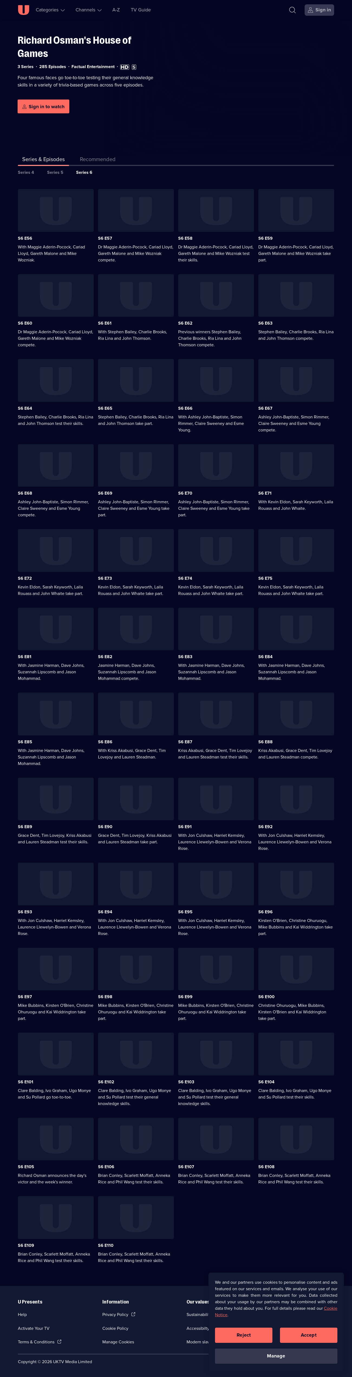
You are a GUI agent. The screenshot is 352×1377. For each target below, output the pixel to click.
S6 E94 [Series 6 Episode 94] (105, 912)
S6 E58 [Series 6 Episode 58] (185, 238)
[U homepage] (23, 10)
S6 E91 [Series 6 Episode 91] (185, 827)
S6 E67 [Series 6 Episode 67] (265, 408)
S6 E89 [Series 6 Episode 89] (25, 827)
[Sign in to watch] (43, 107)
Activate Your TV (34, 1328)
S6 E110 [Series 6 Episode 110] (105, 1245)
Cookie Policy (115, 1328)
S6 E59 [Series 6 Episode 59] (265, 238)
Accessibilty (198, 1328)
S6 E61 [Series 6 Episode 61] (105, 323)
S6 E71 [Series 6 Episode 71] (265, 493)
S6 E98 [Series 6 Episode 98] (105, 997)
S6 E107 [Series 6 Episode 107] (186, 1167)
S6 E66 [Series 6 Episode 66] (185, 408)
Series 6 (84, 172)
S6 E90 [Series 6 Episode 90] (105, 827)
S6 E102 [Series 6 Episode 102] (106, 1082)
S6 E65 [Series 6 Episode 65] (105, 408)
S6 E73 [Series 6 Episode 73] (105, 578)
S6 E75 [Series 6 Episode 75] (265, 578)
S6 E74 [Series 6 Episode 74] (185, 578)
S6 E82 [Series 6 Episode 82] (105, 657)
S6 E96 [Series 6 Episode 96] (265, 912)
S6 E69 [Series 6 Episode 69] (105, 493)
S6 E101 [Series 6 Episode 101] (25, 1082)
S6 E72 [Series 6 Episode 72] (25, 578)
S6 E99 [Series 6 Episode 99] (185, 997)
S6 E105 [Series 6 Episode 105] (26, 1167)
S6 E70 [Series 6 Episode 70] (185, 493)
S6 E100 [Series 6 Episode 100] (266, 997)
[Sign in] (319, 10)
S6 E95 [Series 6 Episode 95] (185, 912)
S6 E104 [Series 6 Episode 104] (266, 1082)
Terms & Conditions (36, 1342)
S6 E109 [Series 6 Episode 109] (26, 1245)
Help (22, 1314)
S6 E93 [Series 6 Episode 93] (25, 912)
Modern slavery (201, 1342)
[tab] (98, 160)
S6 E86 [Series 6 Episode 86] (105, 742)
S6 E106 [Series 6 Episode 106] (106, 1167)
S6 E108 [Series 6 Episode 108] (266, 1167)
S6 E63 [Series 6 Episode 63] (265, 323)
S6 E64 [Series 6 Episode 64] (25, 408)
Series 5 (55, 172)
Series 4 (26, 172)
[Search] (292, 10)
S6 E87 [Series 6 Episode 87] (185, 742)
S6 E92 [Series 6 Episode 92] (265, 827)
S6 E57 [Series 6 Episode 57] (105, 238)
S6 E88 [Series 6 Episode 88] (265, 742)
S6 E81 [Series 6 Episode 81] (24, 657)
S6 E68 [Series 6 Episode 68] (25, 493)
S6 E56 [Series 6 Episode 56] (25, 238)
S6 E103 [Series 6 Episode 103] (186, 1082)
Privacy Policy (115, 1314)
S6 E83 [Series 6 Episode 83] (185, 657)
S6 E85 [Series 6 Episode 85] (25, 742)
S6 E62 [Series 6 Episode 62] (185, 323)
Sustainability (199, 1314)
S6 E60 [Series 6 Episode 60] (25, 323)
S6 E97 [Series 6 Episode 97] (25, 997)
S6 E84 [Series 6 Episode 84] (265, 657)
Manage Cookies (118, 1342)
